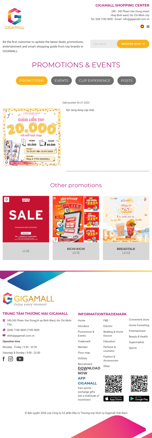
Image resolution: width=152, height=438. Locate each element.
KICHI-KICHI (76, 249)
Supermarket (136, 342)
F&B (105, 320)
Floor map (84, 352)
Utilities (82, 358)
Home (81, 320)
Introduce (83, 326)
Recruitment (85, 364)
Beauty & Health (138, 336)
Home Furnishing (139, 325)
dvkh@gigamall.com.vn (20, 335)
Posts (126, 81)
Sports (133, 348)
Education (109, 341)
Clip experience (94, 81)
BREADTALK (126, 249)
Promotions (32, 81)
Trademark (84, 341)
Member (83, 347)
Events (61, 81)
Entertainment (137, 331)
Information (90, 314)
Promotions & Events (76, 64)
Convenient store (139, 319)
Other (106, 366)
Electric (107, 326)
